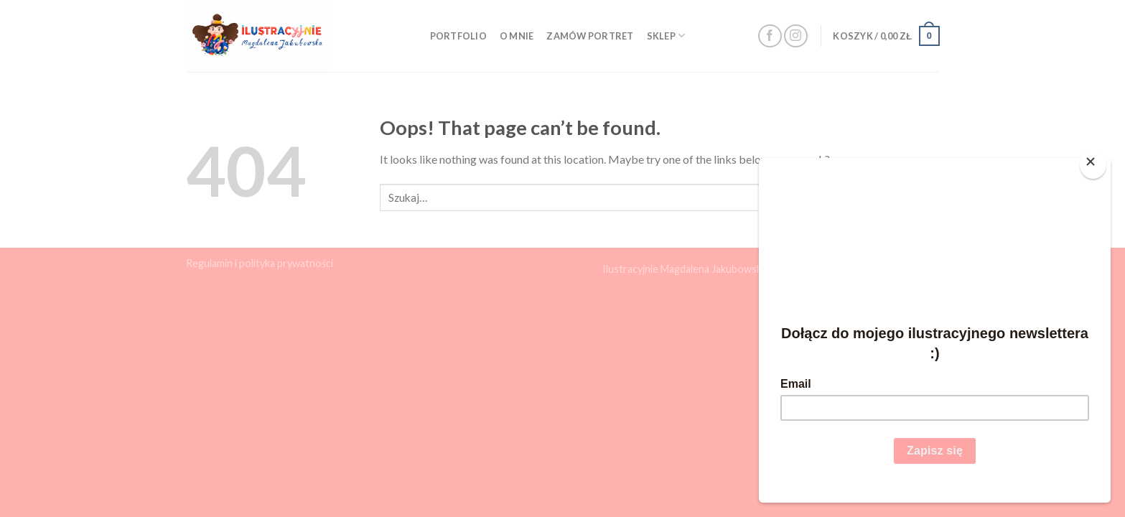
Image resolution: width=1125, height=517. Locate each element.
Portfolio (458, 36)
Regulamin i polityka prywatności (259, 263)
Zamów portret (589, 36)
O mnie (517, 36)
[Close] (1093, 165)
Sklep (666, 35)
